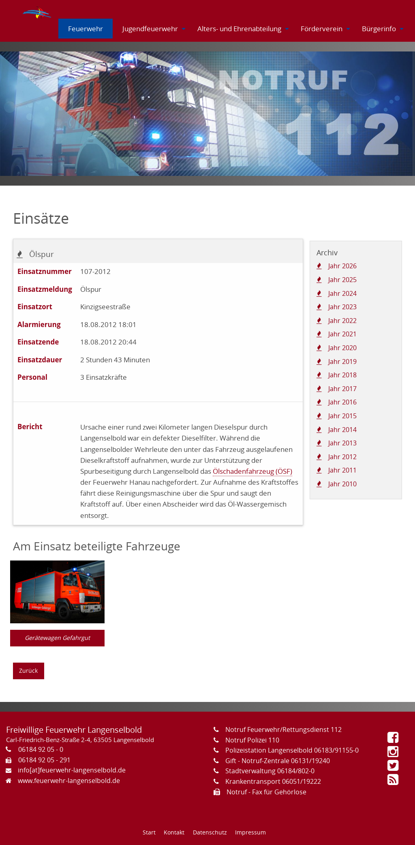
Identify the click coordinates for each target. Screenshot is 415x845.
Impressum (250, 832)
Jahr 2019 (342, 361)
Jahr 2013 (342, 443)
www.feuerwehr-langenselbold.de (69, 780)
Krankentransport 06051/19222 (273, 781)
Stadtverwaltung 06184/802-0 (269, 770)
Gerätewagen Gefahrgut (57, 638)
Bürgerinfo (379, 28)
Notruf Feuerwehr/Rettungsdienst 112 (283, 729)
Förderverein (321, 28)
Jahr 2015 (342, 415)
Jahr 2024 (342, 293)
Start (149, 832)
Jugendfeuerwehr (150, 28)
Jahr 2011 (342, 470)
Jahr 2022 (342, 320)
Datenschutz (210, 832)
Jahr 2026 (342, 265)
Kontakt (174, 832)
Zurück (28, 670)
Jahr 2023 (342, 306)
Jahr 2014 (342, 429)
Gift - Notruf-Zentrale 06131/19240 (277, 760)
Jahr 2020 (342, 347)
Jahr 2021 (342, 333)
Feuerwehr (85, 28)
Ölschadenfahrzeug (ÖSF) (252, 471)
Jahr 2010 (342, 483)
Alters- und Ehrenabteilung (239, 28)
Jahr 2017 (342, 388)
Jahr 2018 (342, 374)
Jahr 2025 (342, 279)
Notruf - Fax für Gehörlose (266, 791)
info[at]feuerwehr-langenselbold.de (72, 770)
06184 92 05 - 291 (44, 759)
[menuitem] (37, 11)
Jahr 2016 (342, 402)
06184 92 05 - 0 (40, 749)
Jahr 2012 (342, 456)
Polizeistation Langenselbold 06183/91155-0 (292, 750)
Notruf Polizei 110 (252, 740)
